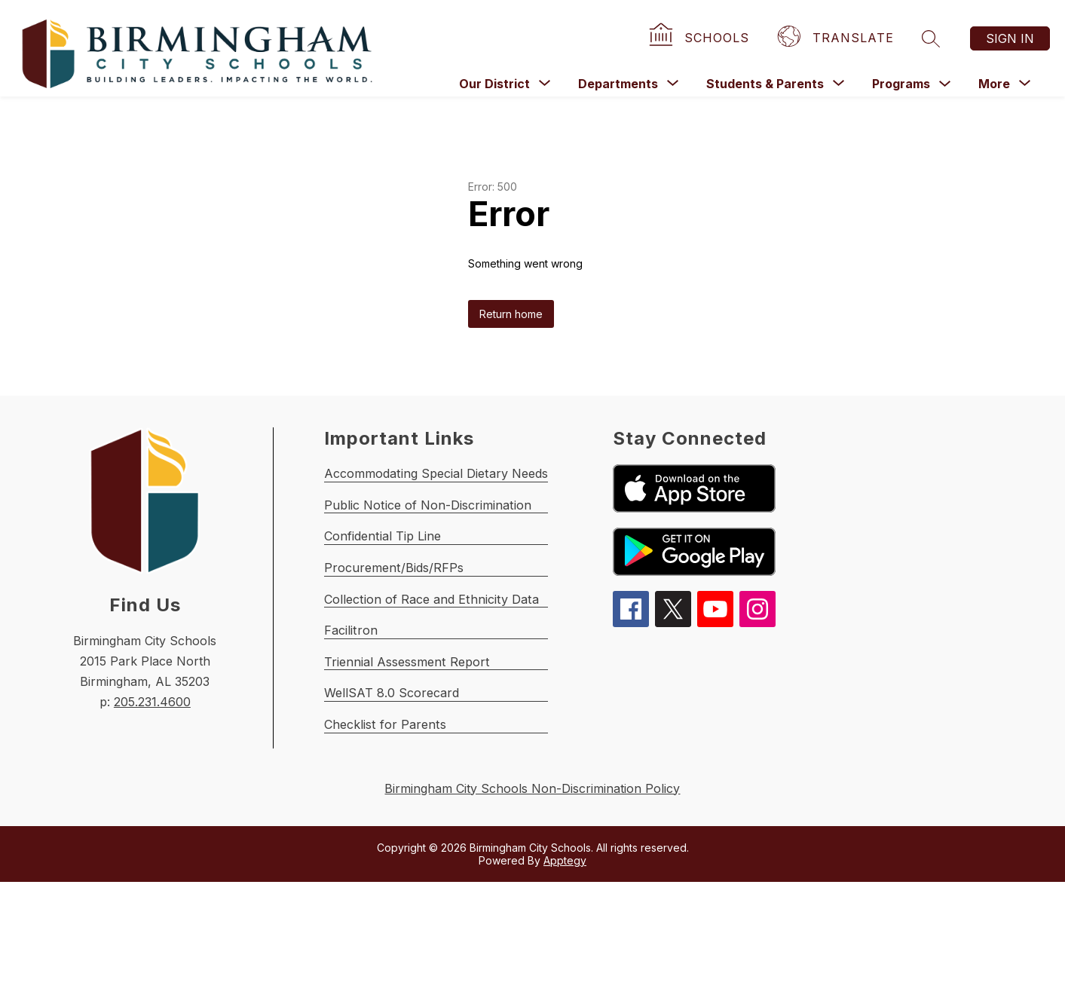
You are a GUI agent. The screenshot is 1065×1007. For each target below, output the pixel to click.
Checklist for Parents (389, 842)
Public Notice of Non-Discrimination (436, 536)
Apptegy (564, 985)
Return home (511, 314)
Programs (901, 83)
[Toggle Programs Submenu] (945, 84)
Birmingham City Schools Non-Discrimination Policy (532, 912)
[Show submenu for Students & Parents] (765, 84)
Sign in (1010, 38)
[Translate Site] (837, 38)
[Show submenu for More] (994, 84)
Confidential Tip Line (389, 580)
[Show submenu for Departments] (618, 84)
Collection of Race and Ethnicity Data (441, 667)
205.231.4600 (152, 701)
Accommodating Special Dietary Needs (447, 492)
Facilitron (352, 711)
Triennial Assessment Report (412, 755)
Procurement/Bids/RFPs (398, 624)
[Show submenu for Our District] (494, 84)
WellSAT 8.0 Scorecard (396, 799)
